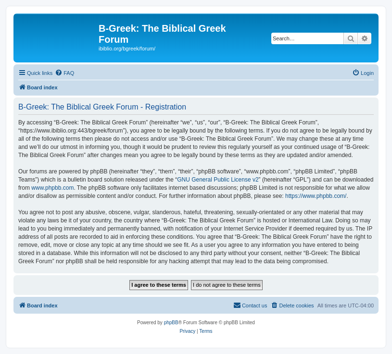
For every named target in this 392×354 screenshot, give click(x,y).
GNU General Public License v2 (217, 179)
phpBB (171, 322)
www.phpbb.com (52, 187)
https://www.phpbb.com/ (315, 196)
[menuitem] (64, 73)
